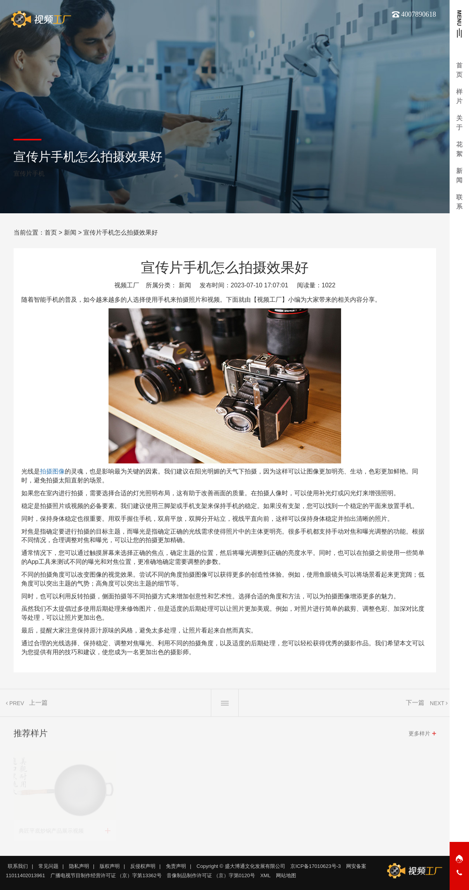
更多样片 (419, 735)
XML (265, 875)
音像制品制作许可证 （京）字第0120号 (211, 875)
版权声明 (110, 866)
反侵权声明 (142, 866)
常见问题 (48, 866)
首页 (51, 232)
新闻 (70, 232)
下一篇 (415, 704)
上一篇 (38, 704)
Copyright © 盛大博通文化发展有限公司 (241, 866)
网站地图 (286, 875)
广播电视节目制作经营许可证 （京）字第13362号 (106, 875)
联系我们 (18, 866)
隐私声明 (79, 866)
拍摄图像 (52, 471)
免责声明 (176, 866)
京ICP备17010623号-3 (315, 866)
